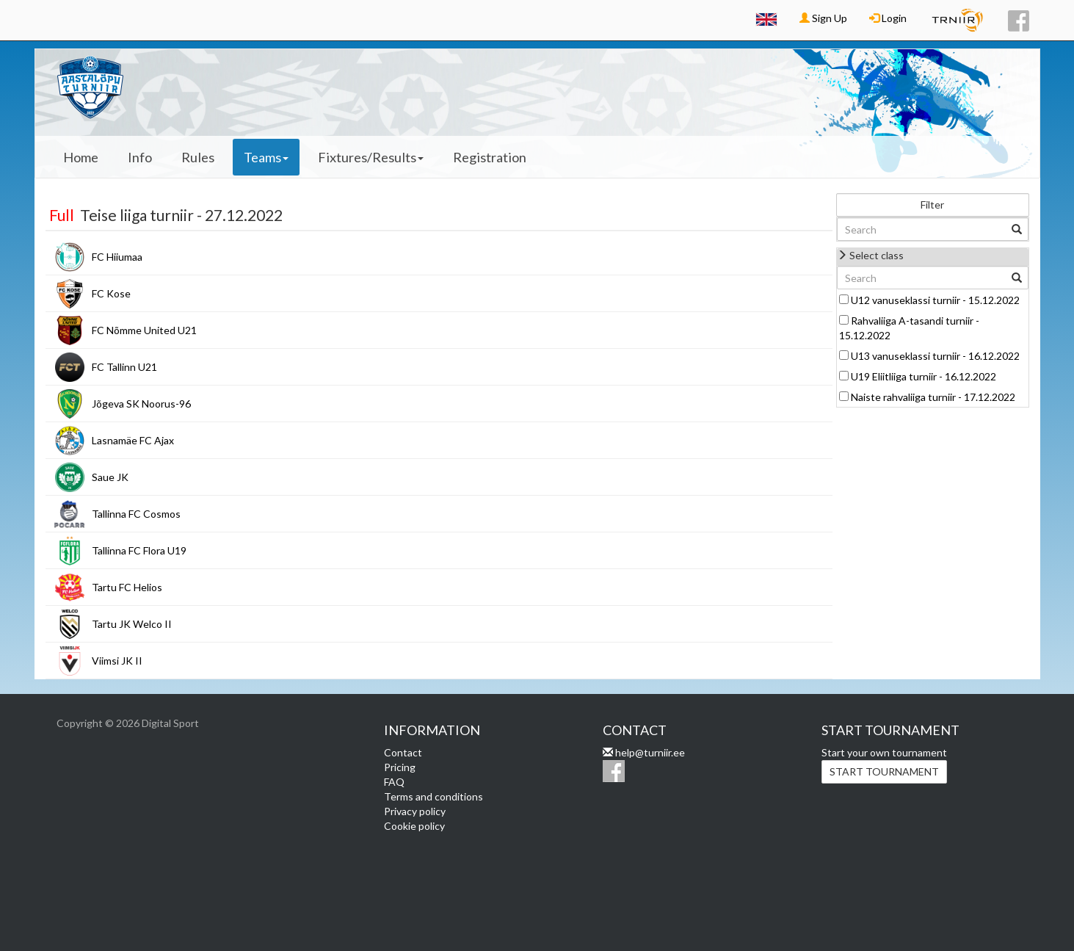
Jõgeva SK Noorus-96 (141, 403)
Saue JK (110, 477)
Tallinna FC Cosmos (136, 513)
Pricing (400, 767)
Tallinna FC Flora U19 (139, 550)
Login (888, 18)
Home (80, 157)
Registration (489, 157)
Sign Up (823, 18)
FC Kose (111, 293)
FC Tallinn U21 (124, 367)
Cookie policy (414, 826)
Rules (197, 157)
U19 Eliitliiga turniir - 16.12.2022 (923, 376)
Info (140, 157)
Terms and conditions (433, 796)
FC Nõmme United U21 (144, 330)
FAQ (394, 781)
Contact (403, 752)
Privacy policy (415, 811)
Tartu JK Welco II (132, 624)
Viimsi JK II (117, 660)
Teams (266, 157)
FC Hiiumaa (117, 256)
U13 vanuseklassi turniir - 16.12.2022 (935, 356)
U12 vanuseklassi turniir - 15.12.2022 (935, 300)
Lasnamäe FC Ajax (133, 440)
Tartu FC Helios (127, 587)
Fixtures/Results (371, 157)
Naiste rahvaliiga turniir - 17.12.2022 (933, 397)
